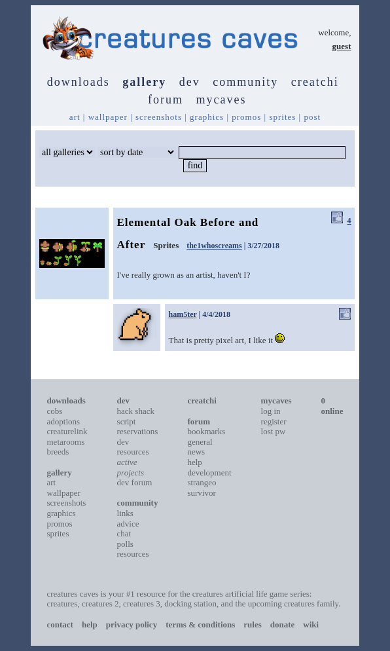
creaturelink (67, 431)
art (74, 117)
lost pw (273, 431)
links (125, 513)
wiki (311, 624)
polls (125, 544)
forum (165, 99)
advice (128, 524)
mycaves (221, 99)
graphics (207, 117)
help (194, 462)
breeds (58, 451)
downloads (78, 81)
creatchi (315, 81)
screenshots (158, 117)
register (274, 421)
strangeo (201, 482)
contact (60, 624)
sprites (282, 117)
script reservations (137, 427)
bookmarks (206, 431)
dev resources (133, 447)
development (209, 472)
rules (252, 624)
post (312, 117)
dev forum (134, 482)
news (196, 451)
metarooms (66, 442)
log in (271, 411)
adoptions (63, 421)
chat (124, 533)
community (245, 81)
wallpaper (108, 117)
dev (189, 81)
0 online (332, 406)
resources (133, 554)
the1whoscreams (213, 245)
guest (341, 46)
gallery (144, 81)
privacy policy (131, 624)
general (199, 442)
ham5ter (183, 314)
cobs (55, 411)
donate (282, 624)
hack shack (135, 411)
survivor (201, 493)
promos (246, 117)
